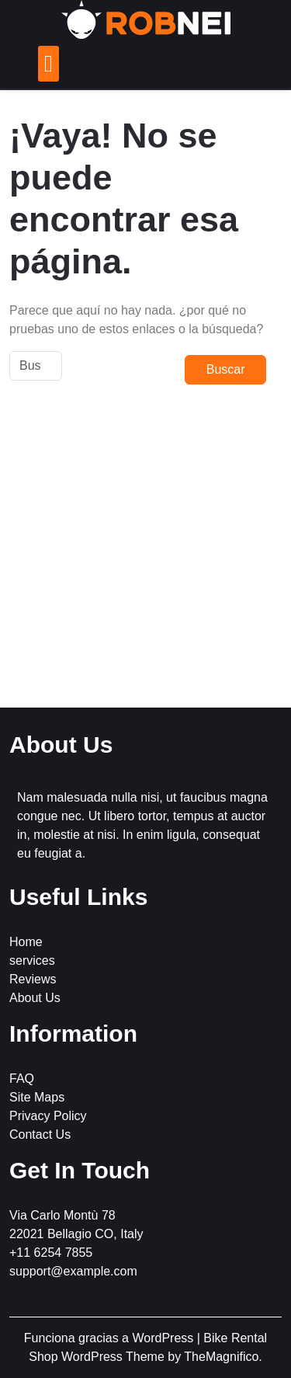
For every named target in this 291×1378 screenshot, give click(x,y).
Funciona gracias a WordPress (110, 1338)
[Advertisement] (145, 555)
